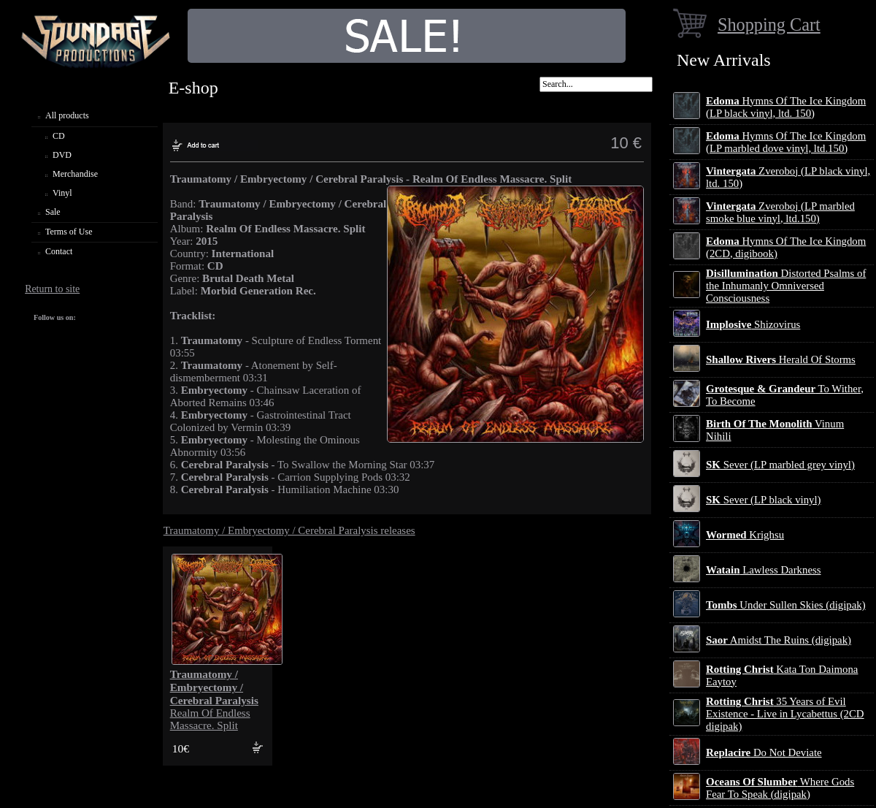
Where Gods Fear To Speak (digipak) (780, 788)
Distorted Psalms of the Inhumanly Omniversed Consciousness (786, 285)
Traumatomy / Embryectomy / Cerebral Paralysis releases (289, 530)
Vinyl (62, 193)
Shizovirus (753, 324)
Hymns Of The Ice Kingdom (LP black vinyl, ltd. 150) (786, 107)
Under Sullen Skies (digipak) (786, 605)
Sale (53, 212)
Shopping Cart (769, 24)
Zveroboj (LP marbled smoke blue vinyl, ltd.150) (780, 212)
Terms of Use (68, 231)
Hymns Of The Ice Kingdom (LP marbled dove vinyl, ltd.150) (786, 142)
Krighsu (745, 535)
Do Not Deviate (764, 752)
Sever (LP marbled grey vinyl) (780, 464)
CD (59, 136)
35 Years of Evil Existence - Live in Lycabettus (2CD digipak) (785, 713)
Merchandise (75, 174)
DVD (62, 155)
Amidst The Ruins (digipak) (778, 640)
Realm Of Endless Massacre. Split (214, 699)
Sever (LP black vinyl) (763, 500)
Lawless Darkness (763, 570)
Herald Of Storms (781, 359)
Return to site (52, 288)
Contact (58, 251)
